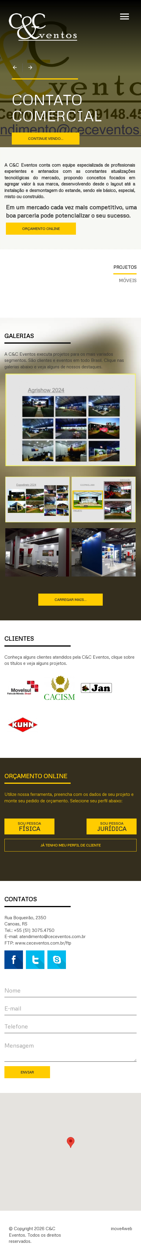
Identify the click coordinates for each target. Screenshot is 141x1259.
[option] (70, 118)
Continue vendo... (45, 138)
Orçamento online (41, 228)
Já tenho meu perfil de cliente (71, 845)
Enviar (27, 1072)
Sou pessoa (29, 826)
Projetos (125, 267)
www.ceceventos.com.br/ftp (43, 942)
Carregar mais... (70, 599)
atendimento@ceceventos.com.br (52, 936)
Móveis (128, 280)
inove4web (121, 1228)
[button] (70, 1146)
